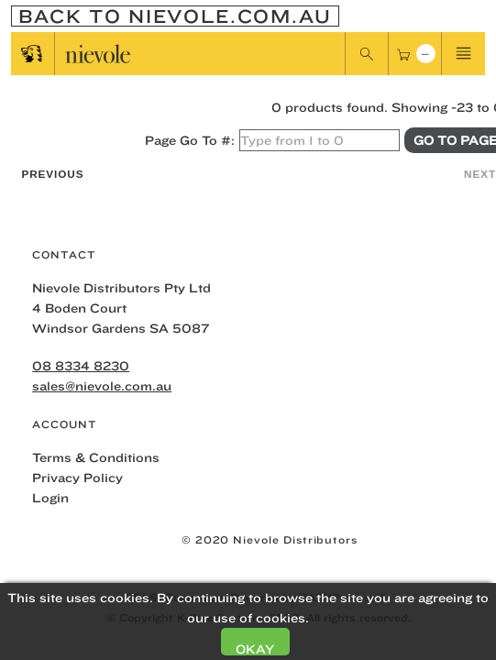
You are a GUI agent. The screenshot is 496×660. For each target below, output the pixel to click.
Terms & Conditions (96, 457)
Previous (52, 174)
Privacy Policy (77, 477)
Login (50, 497)
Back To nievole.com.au (175, 16)
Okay (255, 648)
